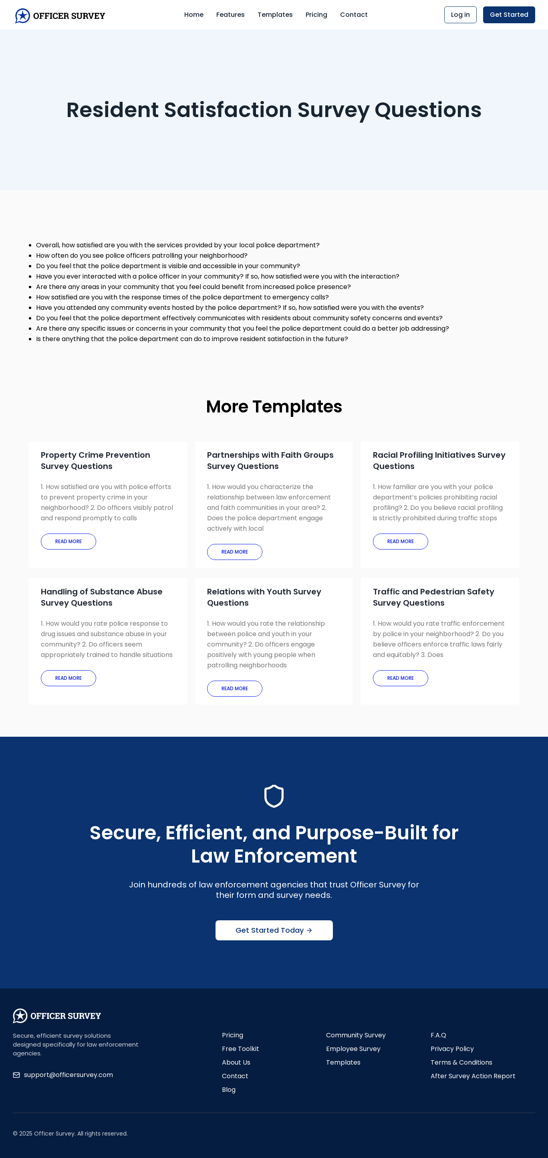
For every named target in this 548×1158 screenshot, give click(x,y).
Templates (275, 14)
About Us (236, 1062)
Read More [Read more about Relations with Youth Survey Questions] (235, 688)
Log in (460, 14)
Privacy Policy (452, 1048)
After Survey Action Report (473, 1076)
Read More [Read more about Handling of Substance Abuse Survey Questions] (68, 678)
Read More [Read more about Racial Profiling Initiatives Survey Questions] (400, 541)
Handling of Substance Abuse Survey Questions (102, 597)
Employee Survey (353, 1048)
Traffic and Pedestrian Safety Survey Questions (433, 597)
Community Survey (356, 1035)
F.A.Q (438, 1035)
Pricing (316, 14)
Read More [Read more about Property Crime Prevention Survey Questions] (68, 541)
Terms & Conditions (461, 1062)
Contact (354, 14)
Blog (229, 1089)
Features (230, 14)
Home (193, 14)
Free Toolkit (240, 1048)
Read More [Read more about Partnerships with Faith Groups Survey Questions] (235, 551)
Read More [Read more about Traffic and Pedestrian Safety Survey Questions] (400, 678)
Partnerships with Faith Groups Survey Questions (270, 460)
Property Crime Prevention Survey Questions (95, 460)
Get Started (509, 14)
